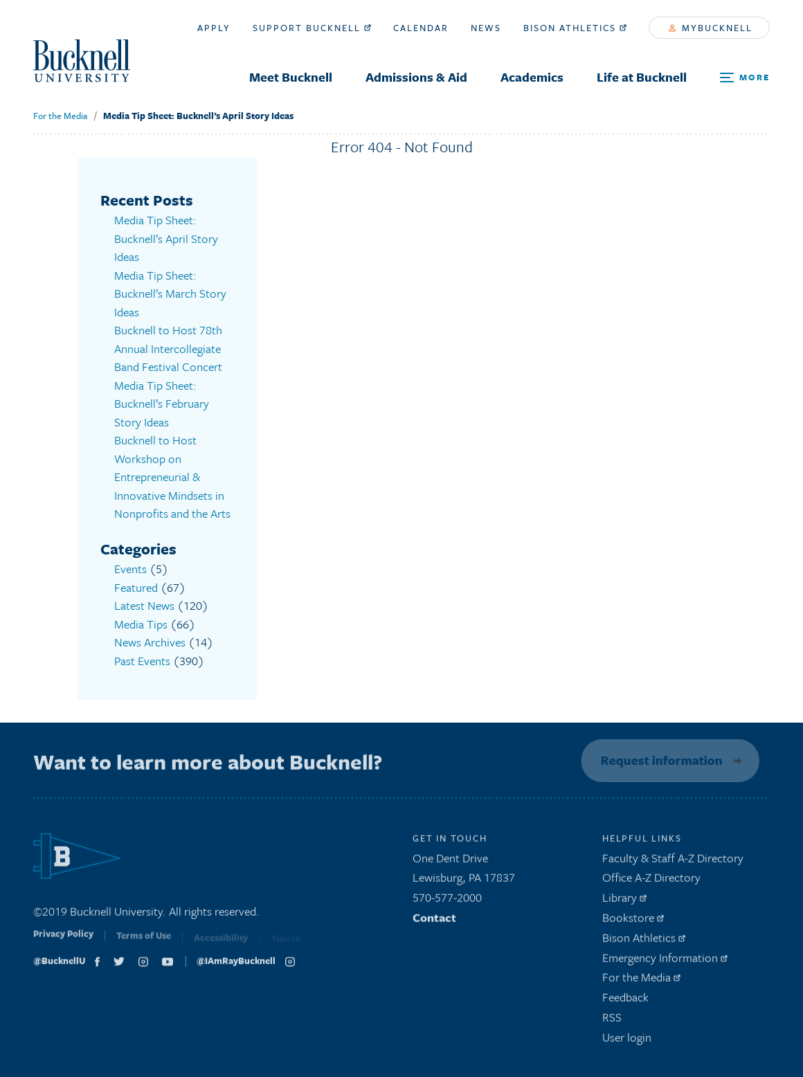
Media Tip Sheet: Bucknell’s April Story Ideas (198, 116)
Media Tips (141, 624)
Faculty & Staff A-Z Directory (672, 860)
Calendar (421, 28)
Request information (659, 760)
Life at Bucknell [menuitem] (642, 77)
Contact (434, 921)
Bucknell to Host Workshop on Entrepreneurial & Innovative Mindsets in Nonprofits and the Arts (172, 476)
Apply (214, 28)
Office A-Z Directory (651, 880)
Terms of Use (143, 942)
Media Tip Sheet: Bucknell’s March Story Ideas (170, 293)
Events (130, 568)
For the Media (60, 116)
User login (626, 1040)
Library (624, 900)
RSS (612, 1020)
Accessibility (221, 943)
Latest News (144, 605)
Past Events (142, 660)
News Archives (150, 642)
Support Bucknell (312, 28)
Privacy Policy (63, 941)
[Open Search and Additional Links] (745, 77)
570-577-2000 (447, 900)
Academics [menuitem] (531, 77)
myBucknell (710, 28)
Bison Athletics (574, 28)
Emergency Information (665, 960)
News (486, 28)
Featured (136, 587)
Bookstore (633, 921)
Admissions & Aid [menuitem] (416, 77)
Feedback (625, 1000)
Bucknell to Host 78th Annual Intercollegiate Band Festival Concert (168, 348)
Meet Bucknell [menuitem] (290, 77)
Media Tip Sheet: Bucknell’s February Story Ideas (161, 404)
